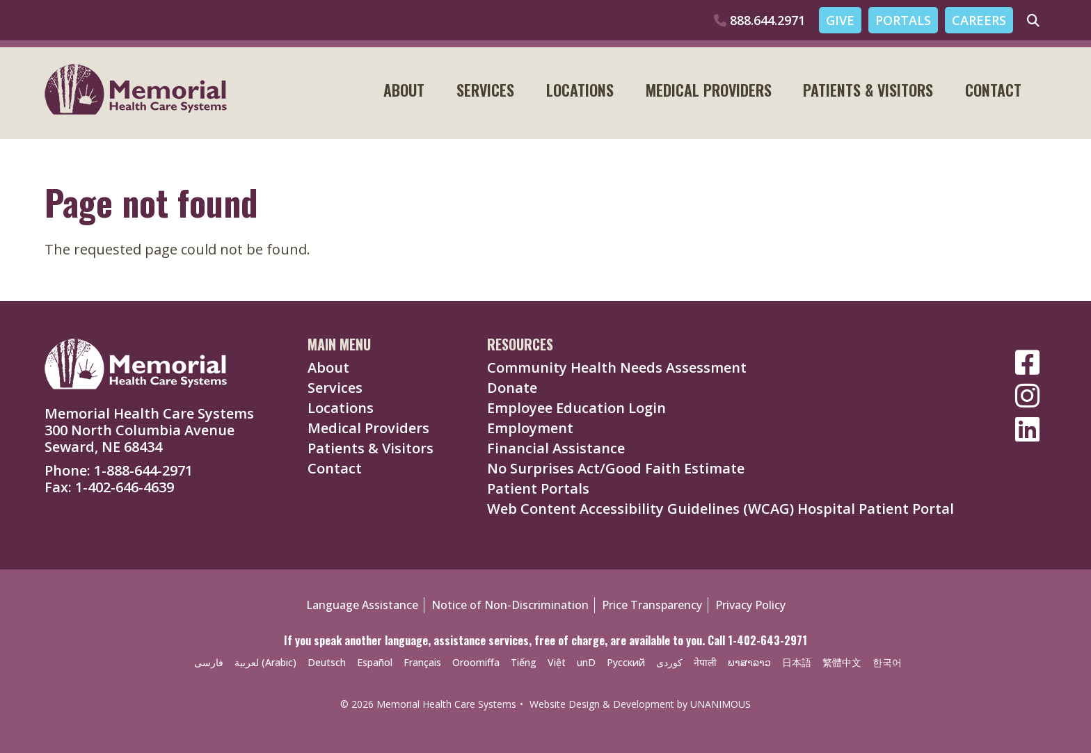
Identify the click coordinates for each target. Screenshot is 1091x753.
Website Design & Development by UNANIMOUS (640, 704)
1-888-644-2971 (143, 470)
